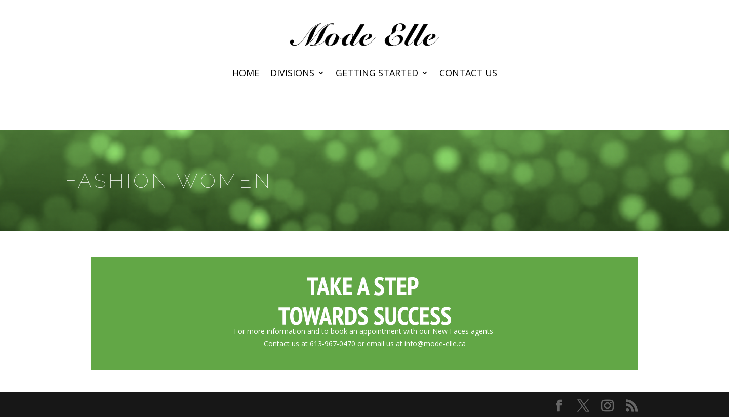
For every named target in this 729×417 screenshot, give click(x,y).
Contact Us (468, 74)
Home (245, 74)
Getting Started (377, 74)
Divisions (292, 74)
